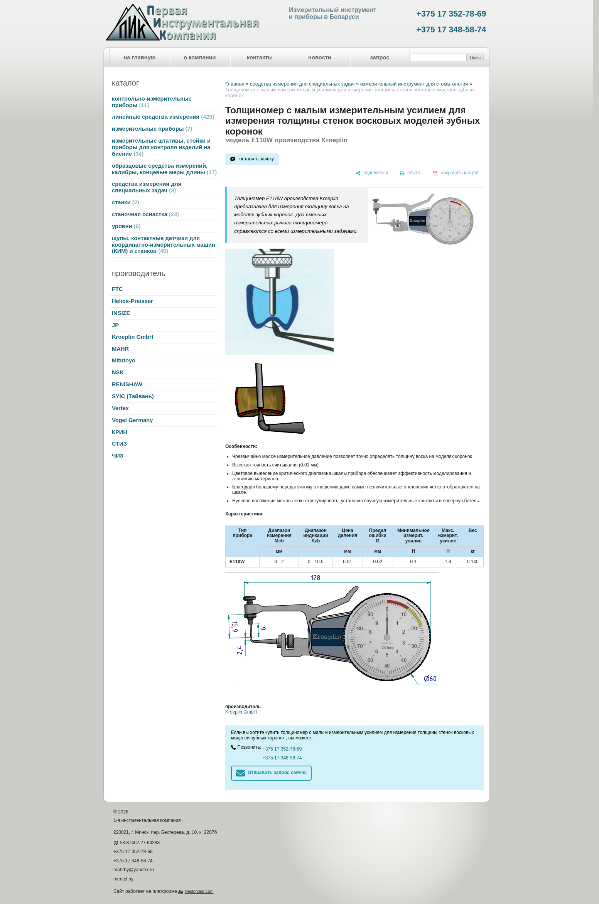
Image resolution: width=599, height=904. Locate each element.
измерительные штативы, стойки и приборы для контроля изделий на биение (161, 147)
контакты (260, 57)
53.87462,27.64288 (140, 842)
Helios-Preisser (132, 301)
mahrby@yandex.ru (133, 869)
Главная (234, 84)
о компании (200, 57)
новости (319, 57)
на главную (140, 57)
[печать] (411, 173)
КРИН (119, 432)
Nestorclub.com (199, 891)
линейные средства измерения (163, 117)
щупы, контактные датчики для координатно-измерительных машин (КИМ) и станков (163, 244)
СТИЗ (119, 444)
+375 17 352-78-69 (451, 14)
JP (115, 325)
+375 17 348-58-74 (451, 29)
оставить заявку (257, 159)
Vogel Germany (132, 420)
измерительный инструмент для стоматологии (414, 84)
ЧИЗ (117, 456)
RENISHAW (127, 384)
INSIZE (121, 313)
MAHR (120, 349)
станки (125, 202)
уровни (126, 226)
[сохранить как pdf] (456, 173)
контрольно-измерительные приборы (152, 102)
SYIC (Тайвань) (133, 396)
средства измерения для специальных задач (146, 187)
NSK (118, 372)
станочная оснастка (145, 214)
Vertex (120, 408)
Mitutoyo (123, 360)
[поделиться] (372, 173)
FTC (117, 289)
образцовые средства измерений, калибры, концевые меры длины (164, 169)
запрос (379, 57)
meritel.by (123, 879)
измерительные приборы (152, 129)
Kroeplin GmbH (132, 337)
